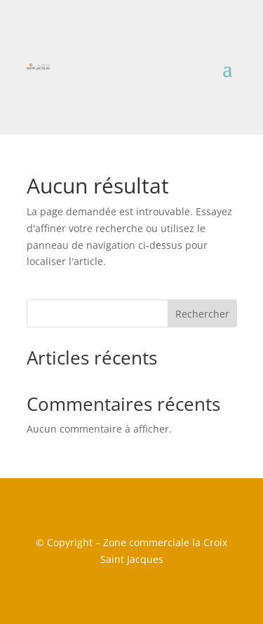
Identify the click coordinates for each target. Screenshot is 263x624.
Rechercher (202, 313)
